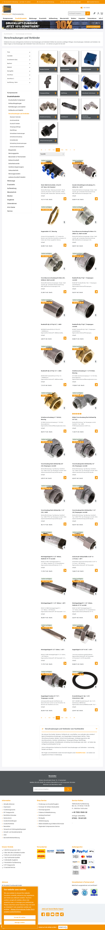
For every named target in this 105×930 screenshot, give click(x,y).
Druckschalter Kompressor (16, 100)
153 (58, 150)
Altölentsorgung (44, 821)
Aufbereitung (11, 188)
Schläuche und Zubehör (15, 110)
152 (54, 150)
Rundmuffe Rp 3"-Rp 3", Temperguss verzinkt (82, 325)
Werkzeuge (11, 181)
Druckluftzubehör (13, 96)
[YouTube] (52, 914)
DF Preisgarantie (9, 812)
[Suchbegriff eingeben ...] (76, 13)
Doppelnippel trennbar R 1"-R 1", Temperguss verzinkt (50, 697)
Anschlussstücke (14, 120)
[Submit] (68, 789)
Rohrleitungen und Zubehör (17, 107)
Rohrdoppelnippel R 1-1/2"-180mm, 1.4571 (53, 603)
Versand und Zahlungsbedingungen (15, 829)
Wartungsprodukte (14, 174)
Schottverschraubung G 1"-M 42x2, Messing (51, 418)
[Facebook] (43, 914)
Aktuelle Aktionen (9, 804)
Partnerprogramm (44, 810)
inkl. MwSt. (85, 7)
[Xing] (62, 914)
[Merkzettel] (95, 13)
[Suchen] (87, 13)
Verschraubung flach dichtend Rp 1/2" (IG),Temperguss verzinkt (83, 465)
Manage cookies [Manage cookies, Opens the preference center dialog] (20, 922)
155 (66, 150)
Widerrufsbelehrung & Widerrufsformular (51, 824)
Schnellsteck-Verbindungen (17, 133)
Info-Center (11, 207)
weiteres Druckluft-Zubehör (16, 177)
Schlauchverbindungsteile (17, 146)
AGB (5, 835)
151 (49, 150)
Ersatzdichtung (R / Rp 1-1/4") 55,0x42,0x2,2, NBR (81, 697)
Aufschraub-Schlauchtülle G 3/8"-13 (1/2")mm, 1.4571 (82, 557)
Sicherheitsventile (13, 163)
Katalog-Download (44, 815)
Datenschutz (8, 818)
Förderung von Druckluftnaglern (49, 804)
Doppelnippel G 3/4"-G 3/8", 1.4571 (82, 649)
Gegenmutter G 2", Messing (49, 231)
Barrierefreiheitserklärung (12, 838)
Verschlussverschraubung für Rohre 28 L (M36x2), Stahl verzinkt (53, 279)
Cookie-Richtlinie (9, 824)
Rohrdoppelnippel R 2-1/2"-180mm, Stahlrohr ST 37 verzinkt (51, 557)
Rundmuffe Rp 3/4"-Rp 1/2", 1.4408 (51, 371)
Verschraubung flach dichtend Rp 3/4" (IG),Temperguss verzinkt (52, 465)
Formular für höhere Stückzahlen (49, 807)
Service (9, 211)
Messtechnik (11, 192)
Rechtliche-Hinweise (10, 815)
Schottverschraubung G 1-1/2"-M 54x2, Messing (83, 372)
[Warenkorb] (102, 13)
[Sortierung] (52, 154)
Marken (10, 196)
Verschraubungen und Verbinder (18, 113)
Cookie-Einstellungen (10, 821)
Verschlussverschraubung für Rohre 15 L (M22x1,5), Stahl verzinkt (84, 232)
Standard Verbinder (15, 117)
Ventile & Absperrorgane (16, 167)
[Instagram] (48, 914)
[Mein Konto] (98, 13)
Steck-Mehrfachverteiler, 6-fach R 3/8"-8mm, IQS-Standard (51, 186)
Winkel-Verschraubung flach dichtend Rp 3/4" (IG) (84, 418)
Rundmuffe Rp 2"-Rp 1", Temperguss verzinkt (82, 279)
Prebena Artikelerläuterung (47, 812)
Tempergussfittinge (15, 127)
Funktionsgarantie (9, 810)
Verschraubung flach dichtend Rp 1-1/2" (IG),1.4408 (52, 511)
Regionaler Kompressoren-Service (49, 826)
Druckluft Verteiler (15, 123)
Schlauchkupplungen (15, 103)
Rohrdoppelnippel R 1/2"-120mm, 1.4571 (52, 649)
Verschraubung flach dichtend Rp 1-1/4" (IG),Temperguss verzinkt (83, 511)
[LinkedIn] (57, 914)
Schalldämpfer (14, 140)
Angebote (10, 200)
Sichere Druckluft (13, 160)
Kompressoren (12, 93)
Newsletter (7, 826)
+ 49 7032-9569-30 (79, 812)
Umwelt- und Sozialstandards (13, 832)
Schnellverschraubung (16, 136)
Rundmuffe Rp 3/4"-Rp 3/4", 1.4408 (51, 324)
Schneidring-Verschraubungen (18, 143)
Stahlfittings (13, 130)
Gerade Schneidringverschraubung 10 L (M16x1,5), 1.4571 (83, 186)
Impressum (7, 807)
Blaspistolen (12, 150)
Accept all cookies (19, 917)
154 (62, 150)
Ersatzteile (11, 184)
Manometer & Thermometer (17, 157)
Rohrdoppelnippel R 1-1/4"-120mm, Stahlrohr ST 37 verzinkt (82, 604)
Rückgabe (42, 818)
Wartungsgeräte (13, 153)
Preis (19, 52)
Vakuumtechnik (13, 170)
